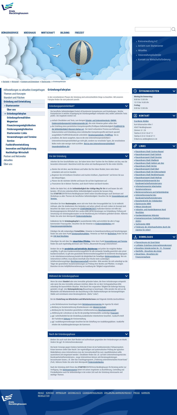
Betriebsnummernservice (92, 304)
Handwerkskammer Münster (147, 215)
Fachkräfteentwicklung (17, 144)
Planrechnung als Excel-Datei (148, 242)
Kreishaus (30, 32)
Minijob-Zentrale (99, 307)
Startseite (6, 82)
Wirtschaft (48, 32)
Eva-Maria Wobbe (141, 121)
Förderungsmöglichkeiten (20, 129)
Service (11, 140)
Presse (136, 393)
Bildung (65, 32)
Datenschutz (74, 393)
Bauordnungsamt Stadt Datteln (148, 154)
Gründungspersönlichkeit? (62, 106)
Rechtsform (112, 234)
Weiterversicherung (112, 256)
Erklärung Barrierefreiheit (118, 393)
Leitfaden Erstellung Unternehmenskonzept (154, 245)
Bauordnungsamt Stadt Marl (147, 169)
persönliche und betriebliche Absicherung (81, 249)
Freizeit (79, 32)
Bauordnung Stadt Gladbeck (147, 160)
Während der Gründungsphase (64, 276)
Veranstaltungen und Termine (22, 137)
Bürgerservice (9, 32)
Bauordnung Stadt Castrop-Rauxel (150, 151)
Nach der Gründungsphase (62, 334)
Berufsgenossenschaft (79, 261)
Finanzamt (114, 313)
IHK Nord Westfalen (61, 236)
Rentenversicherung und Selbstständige (152, 192)
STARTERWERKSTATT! (88, 209)
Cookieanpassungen (92, 393)
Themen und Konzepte (15, 93)
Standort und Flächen (14, 97)
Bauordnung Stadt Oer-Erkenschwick (151, 172)
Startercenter (46, 82)
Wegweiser (12, 121)
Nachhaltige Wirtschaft (17, 152)
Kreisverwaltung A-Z (147, 41)
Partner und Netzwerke (15, 156)
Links (142, 146)
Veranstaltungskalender (149, 55)
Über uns (11, 109)
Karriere (145, 393)
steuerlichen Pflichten (81, 241)
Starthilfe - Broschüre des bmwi (149, 251)
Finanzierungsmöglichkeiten (21, 125)
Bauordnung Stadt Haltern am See (150, 163)
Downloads (146, 237)
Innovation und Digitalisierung (21, 148)
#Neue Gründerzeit (143, 206)
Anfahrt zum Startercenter (150, 45)
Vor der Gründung (57, 156)
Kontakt (144, 115)
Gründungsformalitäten (18, 117)
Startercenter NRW (143, 204)
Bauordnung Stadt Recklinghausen (150, 175)
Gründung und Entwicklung (30, 82)
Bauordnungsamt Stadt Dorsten (149, 157)
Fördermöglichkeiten (84, 216)
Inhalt (41, 393)
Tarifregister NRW (143, 224)
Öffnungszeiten (149, 91)
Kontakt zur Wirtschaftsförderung (154, 59)
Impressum (61, 393)
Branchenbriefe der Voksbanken (149, 201)
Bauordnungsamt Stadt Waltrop (149, 177)
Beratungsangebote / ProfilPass (100, 135)
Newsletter (43, 396)
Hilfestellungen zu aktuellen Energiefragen (24, 90)
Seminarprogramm (70, 370)
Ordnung (67, 319)
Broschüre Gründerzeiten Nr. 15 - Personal (153, 248)
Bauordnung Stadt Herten (146, 166)
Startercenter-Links (17, 133)
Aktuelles (142, 50)
